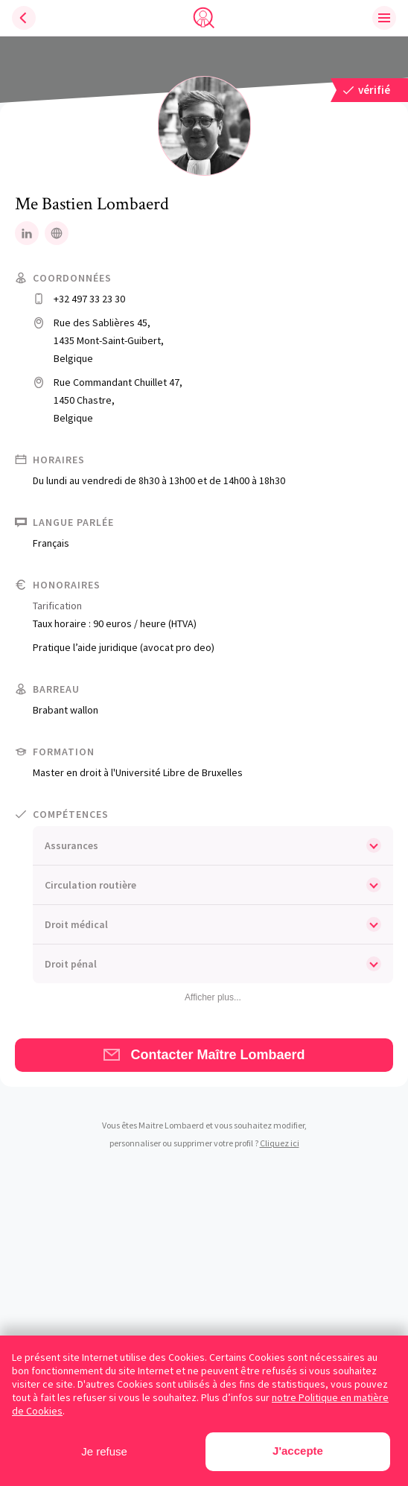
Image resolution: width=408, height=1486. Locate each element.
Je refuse (104, 1451)
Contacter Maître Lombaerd (204, 1055)
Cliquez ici (279, 1143)
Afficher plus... (213, 997)
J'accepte (297, 1450)
